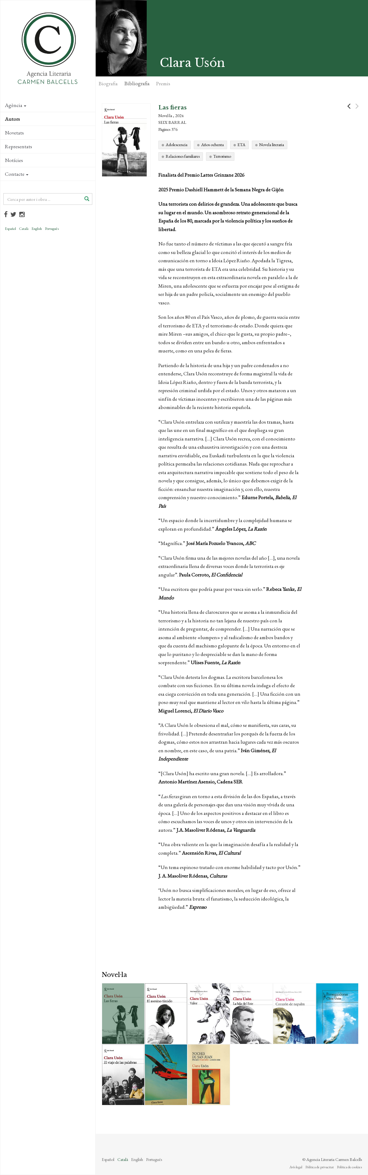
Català (23, 228)
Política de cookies (349, 1167)
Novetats (14, 132)
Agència (15, 105)
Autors (12, 119)
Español (10, 228)
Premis (163, 83)
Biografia (108, 83)
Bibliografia (136, 83)
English (36, 228)
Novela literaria (271, 144)
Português (52, 228)
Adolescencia (176, 144)
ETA (241, 144)
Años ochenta (212, 144)
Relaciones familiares (183, 156)
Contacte (16, 174)
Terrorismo (222, 156)
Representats (18, 146)
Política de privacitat (319, 1167)
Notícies (14, 160)
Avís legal (295, 1167)
